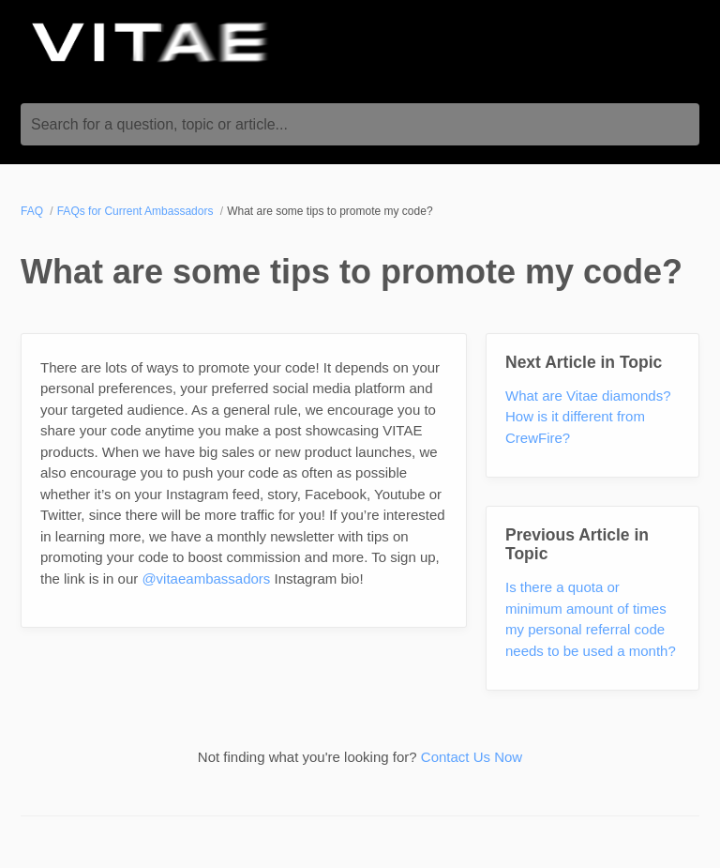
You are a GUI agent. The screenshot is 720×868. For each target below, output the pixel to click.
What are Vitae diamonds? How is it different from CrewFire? (588, 417)
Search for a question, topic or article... (159, 124)
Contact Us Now (471, 757)
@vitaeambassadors (206, 578)
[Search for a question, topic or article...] (360, 124)
